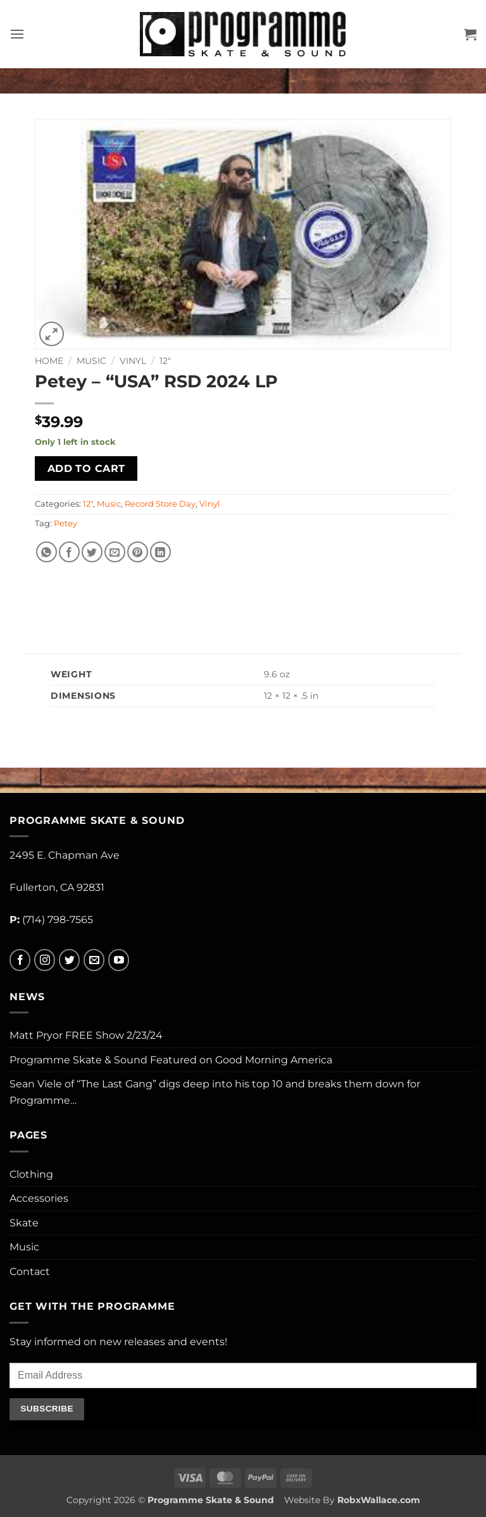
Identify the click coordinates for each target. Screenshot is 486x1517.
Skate (24, 1223)
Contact (29, 1272)
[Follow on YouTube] (118, 960)
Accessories (38, 1198)
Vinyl (133, 361)
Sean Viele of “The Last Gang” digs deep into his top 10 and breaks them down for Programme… (214, 1092)
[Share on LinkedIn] (160, 551)
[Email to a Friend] (114, 551)
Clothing (31, 1174)
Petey (65, 523)
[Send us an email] (94, 960)
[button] (17, 33)
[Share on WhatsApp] (46, 551)
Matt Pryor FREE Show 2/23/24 (86, 1035)
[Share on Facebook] (69, 551)
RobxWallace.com (378, 1500)
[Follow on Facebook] (19, 960)
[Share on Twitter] (92, 551)
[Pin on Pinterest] (137, 551)
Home (49, 361)
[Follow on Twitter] (69, 960)
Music (91, 361)
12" (165, 361)
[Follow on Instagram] (44, 960)
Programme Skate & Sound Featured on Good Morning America (170, 1060)
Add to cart (86, 468)
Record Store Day (160, 504)
